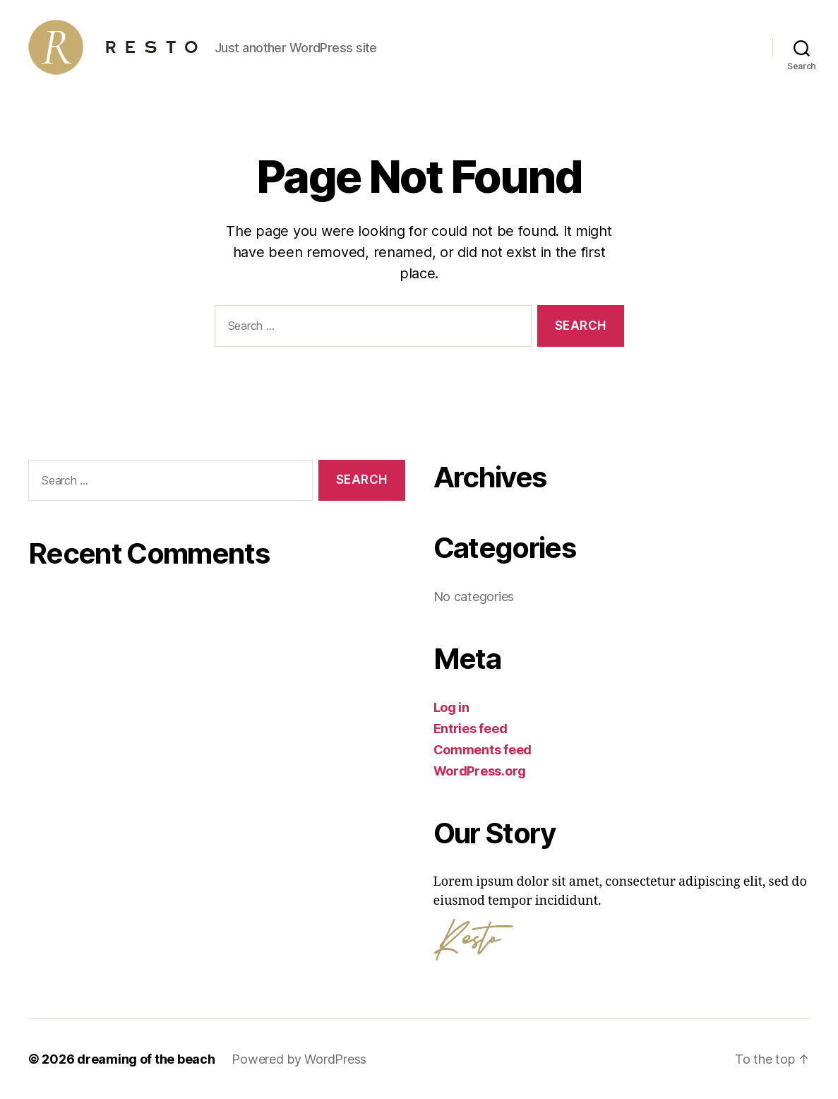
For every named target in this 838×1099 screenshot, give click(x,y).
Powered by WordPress (299, 1059)
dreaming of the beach (146, 1059)
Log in (451, 707)
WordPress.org (480, 771)
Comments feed (482, 749)
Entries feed (470, 728)
